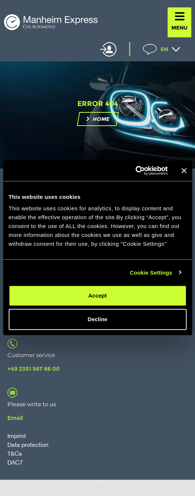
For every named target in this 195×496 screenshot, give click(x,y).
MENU (179, 27)
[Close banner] (183, 170)
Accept (97, 295)
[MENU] (179, 16)
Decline (97, 319)
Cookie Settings (151, 272)
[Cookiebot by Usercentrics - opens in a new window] (135, 171)
